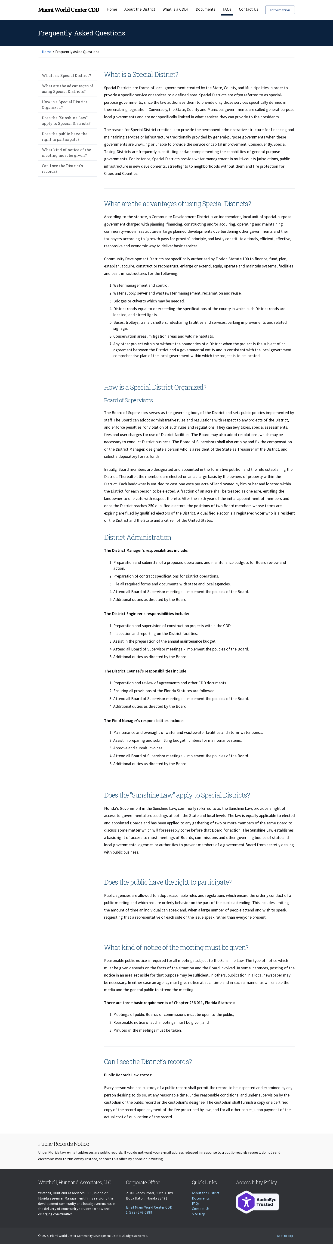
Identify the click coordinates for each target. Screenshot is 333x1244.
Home (112, 9)
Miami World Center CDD (68, 10)
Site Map (198, 1214)
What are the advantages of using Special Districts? (67, 88)
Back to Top (285, 1236)
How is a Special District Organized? (64, 104)
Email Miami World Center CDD (149, 1207)
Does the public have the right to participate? (64, 136)
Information (282, 9)
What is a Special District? (66, 75)
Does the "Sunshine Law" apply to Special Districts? (66, 120)
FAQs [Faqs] (227, 9)
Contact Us (248, 9)
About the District (139, 9)
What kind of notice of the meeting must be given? (66, 152)
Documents (205, 9)
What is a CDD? (175, 9)
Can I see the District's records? (62, 168)
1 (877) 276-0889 (139, 1212)
